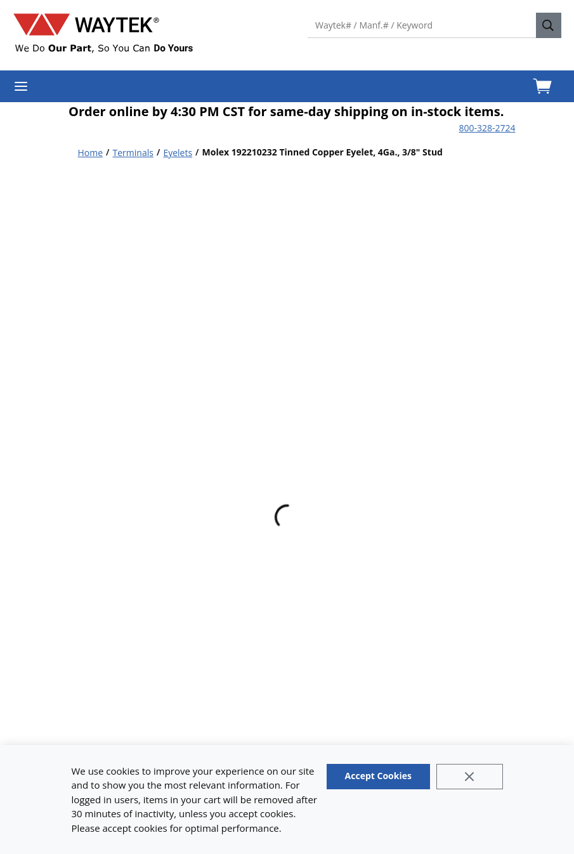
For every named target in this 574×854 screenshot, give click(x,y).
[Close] (469, 776)
